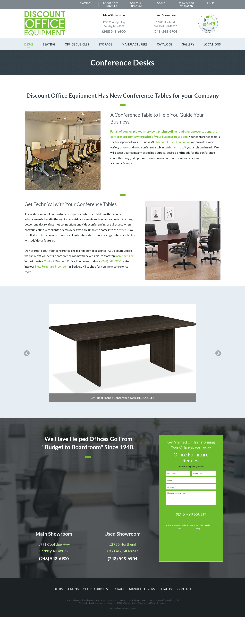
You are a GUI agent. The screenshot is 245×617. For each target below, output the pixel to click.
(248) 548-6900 (114, 31)
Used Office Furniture (110, 4)
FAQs (210, 3)
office (122, 230)
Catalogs (86, 3)
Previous (27, 354)
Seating (49, 44)
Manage (124, 608)
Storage (105, 44)
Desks (28, 44)
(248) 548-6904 (165, 31)
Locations (212, 44)
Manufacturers (134, 44)
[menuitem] (85, 4)
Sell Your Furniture (136, 4)
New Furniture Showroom (51, 266)
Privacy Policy (171, 528)
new (126, 147)
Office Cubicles (77, 44)
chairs (174, 147)
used (137, 147)
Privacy (132, 608)
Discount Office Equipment (172, 142)
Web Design (114, 608)
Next (218, 354)
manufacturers (125, 256)
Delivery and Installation (185, 4)
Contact (49, 261)
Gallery (188, 44)
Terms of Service (188, 528)
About (161, 3)
